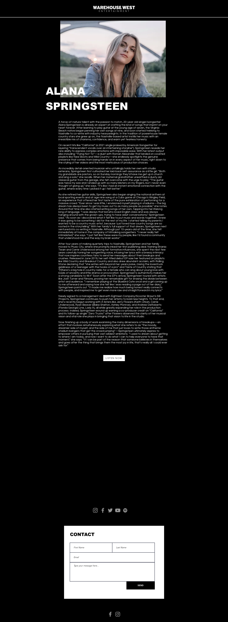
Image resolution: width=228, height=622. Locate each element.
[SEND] (140, 585)
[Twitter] (110, 510)
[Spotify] (125, 510)
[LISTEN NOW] (114, 358)
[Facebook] (103, 510)
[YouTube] (118, 510)
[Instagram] (95, 510)
